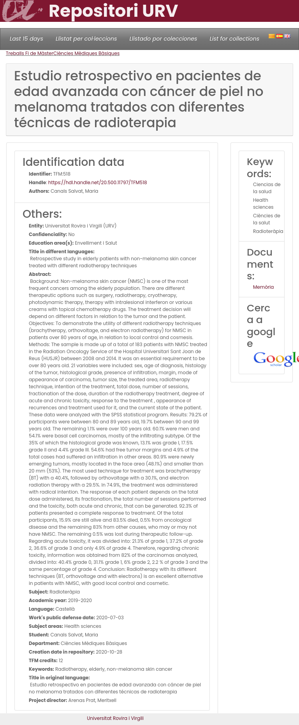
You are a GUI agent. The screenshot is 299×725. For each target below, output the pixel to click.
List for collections (234, 39)
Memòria (263, 287)
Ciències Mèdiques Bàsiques (86, 53)
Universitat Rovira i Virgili (115, 718)
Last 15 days (26, 39)
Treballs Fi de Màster (29, 53)
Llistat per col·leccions (86, 39)
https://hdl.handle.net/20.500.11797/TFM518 (97, 182)
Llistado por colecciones (163, 39)
